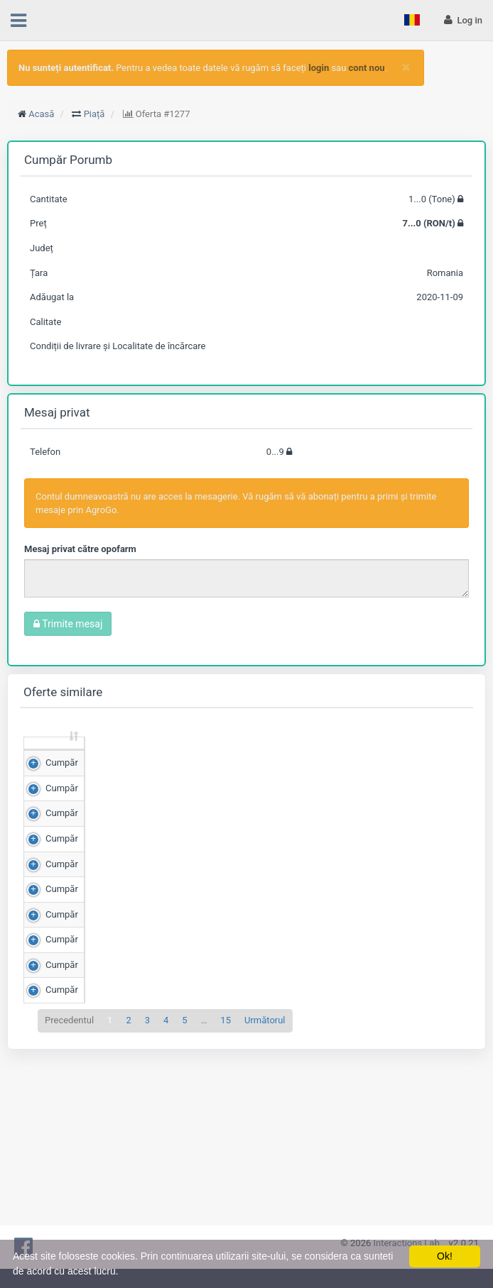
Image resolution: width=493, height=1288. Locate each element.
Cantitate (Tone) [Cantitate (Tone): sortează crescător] (93, 756)
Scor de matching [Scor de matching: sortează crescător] (237, 756)
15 (225, 1198)
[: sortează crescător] (46, 756)
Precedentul (69, 1198)
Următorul (265, 1198)
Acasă (41, 114)
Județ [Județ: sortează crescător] (309, 762)
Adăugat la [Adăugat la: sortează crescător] (371, 756)
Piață (94, 114)
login (318, 67)
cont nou (367, 67)
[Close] (406, 67)
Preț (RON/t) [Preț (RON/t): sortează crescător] (167, 756)
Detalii (440, 793)
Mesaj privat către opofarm (80, 549)
